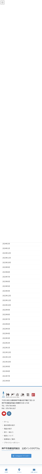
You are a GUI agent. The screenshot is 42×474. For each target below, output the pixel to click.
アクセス (19, 470)
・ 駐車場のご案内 (8, 439)
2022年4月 (6, 333)
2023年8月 (6, 272)
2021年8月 (6, 371)
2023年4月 (6, 291)
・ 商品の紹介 (7, 429)
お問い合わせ (34, 470)
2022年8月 (6, 314)
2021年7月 (6, 376)
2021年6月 (6, 381)
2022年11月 (6, 300)
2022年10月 (6, 305)
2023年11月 (6, 258)
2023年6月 (6, 281)
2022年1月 (6, 347)
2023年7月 (6, 277)
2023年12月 (6, 253)
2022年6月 (6, 324)
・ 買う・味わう (7, 432)
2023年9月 (6, 267)
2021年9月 (6, 366)
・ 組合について (7, 435)
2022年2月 (6, 343)
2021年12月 (6, 352)
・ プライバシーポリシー (11, 442)
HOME (6, 470)
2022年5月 (6, 329)
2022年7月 (6, 319)
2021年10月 (6, 362)
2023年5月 (6, 286)
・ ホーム (5, 422)
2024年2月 (6, 243)
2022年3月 (6, 338)
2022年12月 (6, 295)
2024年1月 (6, 248)
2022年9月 (6, 310)
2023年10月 (6, 262)
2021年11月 (6, 357)
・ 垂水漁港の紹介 (8, 425)
